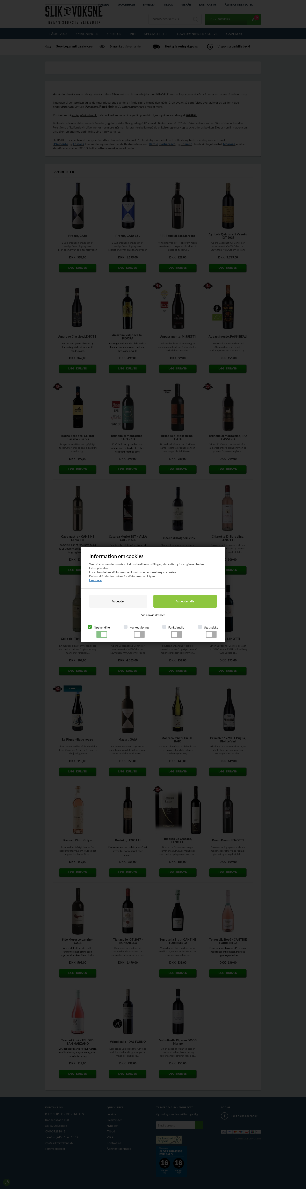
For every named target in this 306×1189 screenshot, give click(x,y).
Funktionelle (176, 632)
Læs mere (95, 580)
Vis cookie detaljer (153, 615)
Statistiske (211, 632)
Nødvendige (102, 632)
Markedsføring (139, 632)
